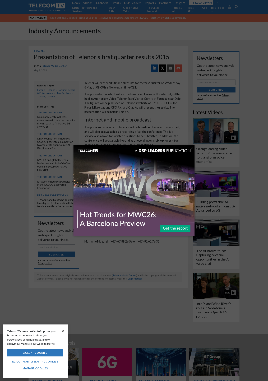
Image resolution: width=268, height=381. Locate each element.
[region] (35, 351)
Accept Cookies (35, 352)
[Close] (63, 331)
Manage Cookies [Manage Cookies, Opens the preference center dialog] (35, 368)
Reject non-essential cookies (35, 361)
